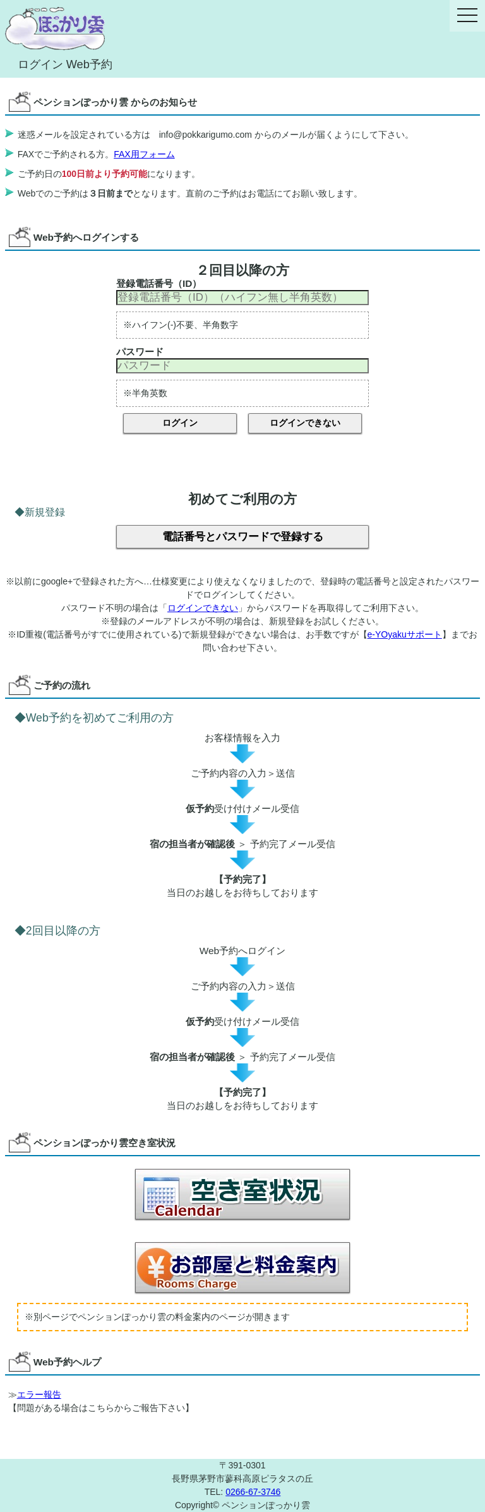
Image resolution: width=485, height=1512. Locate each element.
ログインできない (305, 423)
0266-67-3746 (252, 1492)
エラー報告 (39, 1394)
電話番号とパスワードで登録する (242, 537)
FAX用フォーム (144, 154)
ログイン (180, 423)
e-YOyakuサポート (405, 634)
